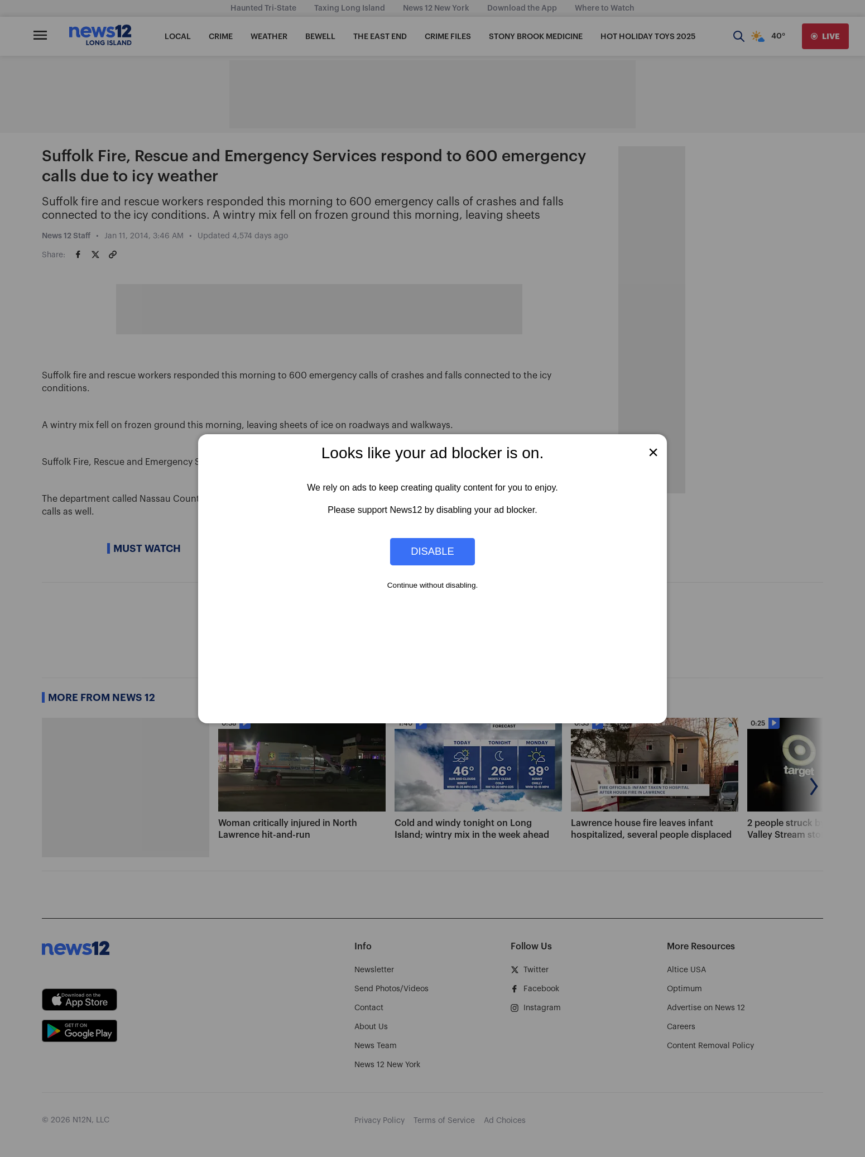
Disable (432, 551)
